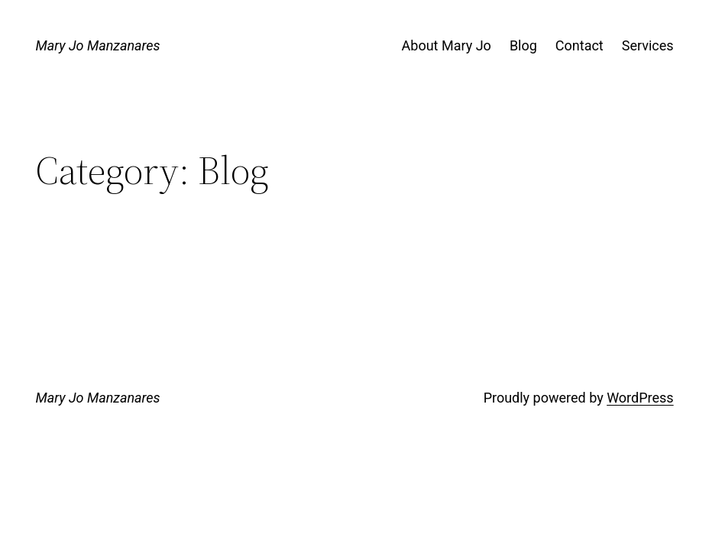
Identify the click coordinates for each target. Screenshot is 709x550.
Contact (579, 45)
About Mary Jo (446, 45)
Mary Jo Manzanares (97, 45)
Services (648, 45)
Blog (523, 45)
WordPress (640, 398)
